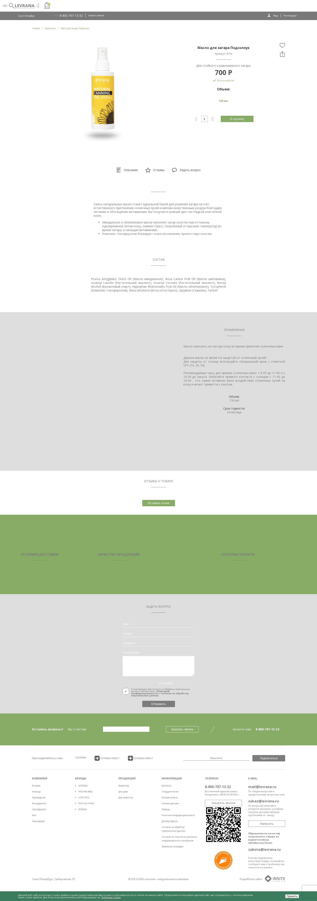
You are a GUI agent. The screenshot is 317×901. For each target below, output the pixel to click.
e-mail (127, 634)
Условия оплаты (170, 797)
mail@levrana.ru (262, 787)
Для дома (123, 791)
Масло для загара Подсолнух (75, 28)
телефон (129, 643)
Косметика (123, 785)
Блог (34, 815)
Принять (292, 896)
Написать (267, 824)
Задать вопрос (186, 170)
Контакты (166, 785)
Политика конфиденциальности (178, 815)
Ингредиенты (39, 803)
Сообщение (131, 653)
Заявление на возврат (173, 846)
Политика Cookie (111, 897)
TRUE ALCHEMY (86, 803)
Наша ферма (38, 821)
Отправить (158, 704)
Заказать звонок (96, 15)
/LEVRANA (80, 757)
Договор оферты (170, 821)
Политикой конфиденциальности (150, 692)
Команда (36, 791)
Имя (126, 624)
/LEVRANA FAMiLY (107, 758)
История (36, 785)
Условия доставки (170, 803)
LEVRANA (83, 785)
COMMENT (166, 683)
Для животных (125, 797)
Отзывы (155, 170)
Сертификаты (39, 809)
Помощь (166, 809)
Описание (127, 170)
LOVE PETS (83, 797)
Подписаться (269, 758)
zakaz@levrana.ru (263, 801)
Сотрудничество (170, 791)
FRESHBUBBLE (85, 791)
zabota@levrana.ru (264, 849)
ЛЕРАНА (82, 809)
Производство (38, 797)
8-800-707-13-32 (71, 16)
